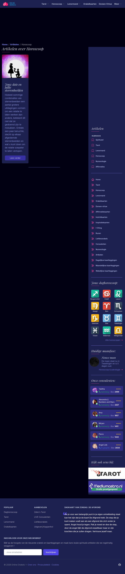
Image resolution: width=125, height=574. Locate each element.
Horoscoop (98, 156)
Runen (96, 233)
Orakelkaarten (89, 4)
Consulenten (98, 244)
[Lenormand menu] (74, 3)
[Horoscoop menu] (58, 3)
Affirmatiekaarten (100, 211)
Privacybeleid (44, 564)
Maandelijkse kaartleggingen (105, 265)
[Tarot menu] (45, 3)
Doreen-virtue (99, 206)
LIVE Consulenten (42, 517)
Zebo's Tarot (40, 512)
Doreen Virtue (105, 4)
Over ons (32, 564)
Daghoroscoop (10, 512)
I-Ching (96, 227)
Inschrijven (51, 552)
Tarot (95, 145)
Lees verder (15, 158)
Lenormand (98, 150)
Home (5, 44)
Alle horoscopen (114, 340)
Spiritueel (97, 139)
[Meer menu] (118, 3)
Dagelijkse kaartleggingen (104, 260)
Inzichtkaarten (99, 217)
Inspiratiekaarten (100, 222)
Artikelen (14, 44)
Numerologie (98, 161)
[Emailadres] (23, 552)
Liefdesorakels (99, 238)
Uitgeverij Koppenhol (43, 527)
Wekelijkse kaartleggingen (104, 270)
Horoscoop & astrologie (111, 369)
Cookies (55, 564)
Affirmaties (98, 166)
